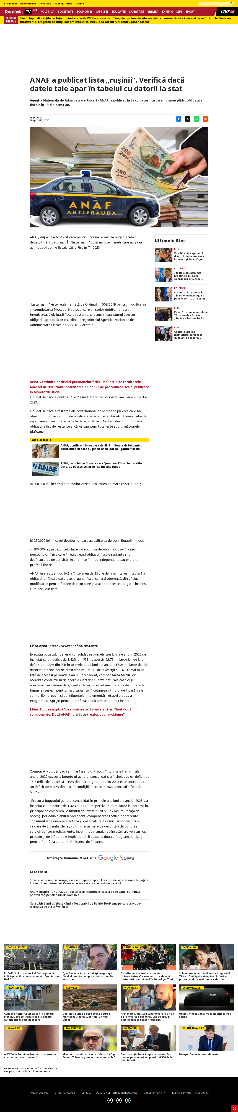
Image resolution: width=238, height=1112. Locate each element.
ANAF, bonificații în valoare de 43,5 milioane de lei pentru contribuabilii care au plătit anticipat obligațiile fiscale (101, 447)
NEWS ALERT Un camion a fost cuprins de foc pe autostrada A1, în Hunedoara (30, 1070)
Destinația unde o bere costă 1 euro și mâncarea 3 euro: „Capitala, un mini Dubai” (87, 1016)
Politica (47, 11)
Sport (190, 11)
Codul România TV (155, 1092)
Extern (167, 11)
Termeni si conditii (65, 1092)
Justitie (102, 11)
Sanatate (136, 11)
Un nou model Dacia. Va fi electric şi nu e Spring (205, 1015)
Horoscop (45, 3)
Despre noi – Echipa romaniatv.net (117, 1092)
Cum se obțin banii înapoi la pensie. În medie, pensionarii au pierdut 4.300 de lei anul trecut (147, 1057)
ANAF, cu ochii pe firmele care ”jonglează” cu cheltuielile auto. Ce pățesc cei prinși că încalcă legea (101, 465)
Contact (86, 1092)
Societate (65, 11)
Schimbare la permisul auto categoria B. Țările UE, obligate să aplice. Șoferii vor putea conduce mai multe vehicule (205, 976)
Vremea (152, 11)
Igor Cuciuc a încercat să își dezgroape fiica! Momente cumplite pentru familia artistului (88, 976)
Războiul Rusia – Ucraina (69, 3)
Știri (177, 307)
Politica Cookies (39, 1092)
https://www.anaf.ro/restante (74, 646)
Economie (84, 11)
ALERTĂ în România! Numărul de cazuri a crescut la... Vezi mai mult (30, 1056)
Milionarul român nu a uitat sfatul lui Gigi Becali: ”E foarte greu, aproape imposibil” (89, 1056)
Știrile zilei (10, 3)
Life (179, 11)
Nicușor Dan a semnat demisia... (200, 1054)
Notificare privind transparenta (190, 1092)
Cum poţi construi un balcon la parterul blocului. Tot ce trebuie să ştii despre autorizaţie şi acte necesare (29, 1016)
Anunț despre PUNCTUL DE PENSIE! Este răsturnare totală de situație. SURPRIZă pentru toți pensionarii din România (85, 893)
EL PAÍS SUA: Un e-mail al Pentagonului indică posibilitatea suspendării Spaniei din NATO (31, 976)
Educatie (119, 11)
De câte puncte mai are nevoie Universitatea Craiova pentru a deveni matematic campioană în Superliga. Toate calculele (148, 976)
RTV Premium (28, 3)
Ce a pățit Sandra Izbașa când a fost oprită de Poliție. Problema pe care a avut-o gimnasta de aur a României (85, 905)
